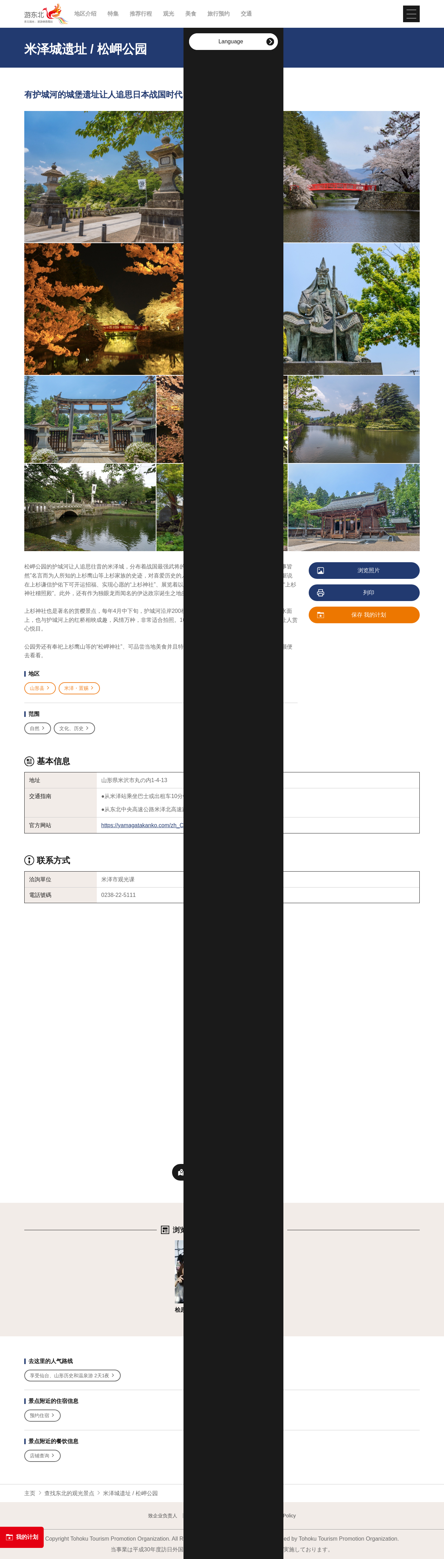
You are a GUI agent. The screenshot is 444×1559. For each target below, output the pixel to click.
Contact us (200, 1515)
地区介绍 (85, 14)
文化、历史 (74, 728)
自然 (37, 728)
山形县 (40, 688)
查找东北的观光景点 (69, 1493)
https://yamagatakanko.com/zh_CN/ (145, 825)
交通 (246, 14)
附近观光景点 (222, 1172)
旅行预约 (218, 14)
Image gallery (238, 1515)
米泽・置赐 (79, 688)
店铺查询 (42, 1456)
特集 (113, 14)
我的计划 (22, 1537)
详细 (180, 1244)
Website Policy (280, 1515)
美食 (190, 14)
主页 (29, 1493)
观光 (168, 14)
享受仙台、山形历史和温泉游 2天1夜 (72, 1376)
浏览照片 (349, 570)
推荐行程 (141, 14)
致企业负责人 (162, 1515)
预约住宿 (42, 1416)
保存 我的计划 (352, 615)
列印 (346, 593)
